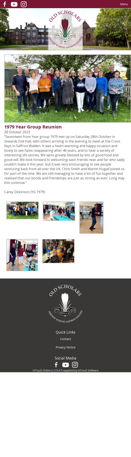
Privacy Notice (66, 347)
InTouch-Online (42, 370)
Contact (65, 339)
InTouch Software (88, 370)
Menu (124, 4)
